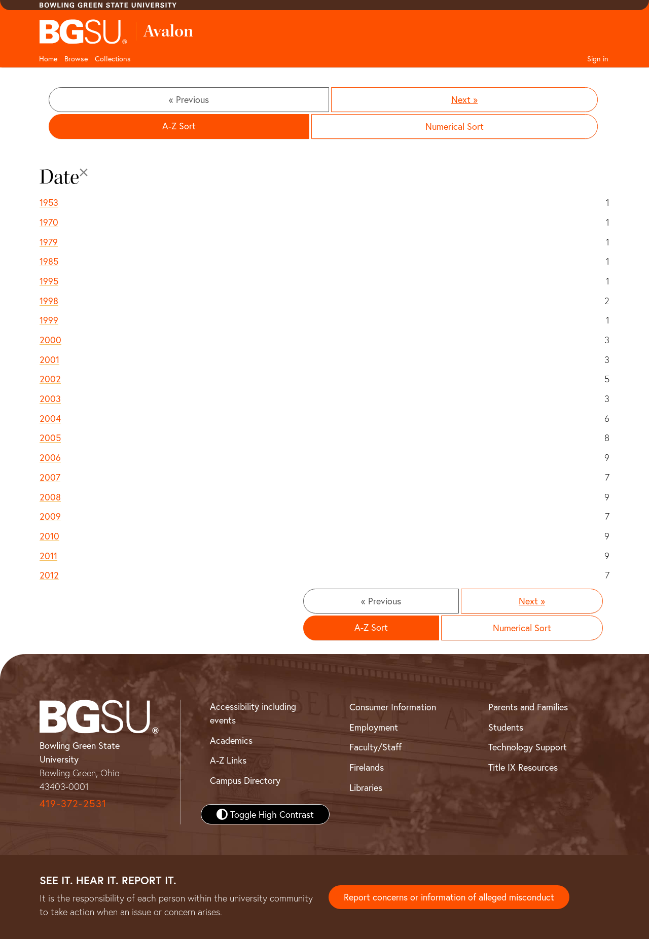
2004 (50, 418)
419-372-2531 (73, 803)
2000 (50, 340)
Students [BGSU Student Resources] (505, 727)
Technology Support (527, 747)
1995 (49, 281)
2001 (49, 359)
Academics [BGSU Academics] (231, 740)
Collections (113, 58)
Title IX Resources (523, 767)
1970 (49, 222)
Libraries (365, 787)
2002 (50, 379)
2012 (49, 575)
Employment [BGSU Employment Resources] (373, 727)
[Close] (83, 172)
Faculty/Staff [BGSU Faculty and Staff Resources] (375, 747)
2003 (50, 398)
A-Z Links (228, 760)
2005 (50, 437)
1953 (49, 202)
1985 (49, 261)
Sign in (597, 58)
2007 (50, 477)
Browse (76, 58)
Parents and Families (528, 707)
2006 (50, 457)
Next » (464, 99)
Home (48, 58)
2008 (50, 497)
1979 (49, 242)
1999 (49, 320)
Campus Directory (245, 780)
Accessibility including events (253, 713)
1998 (49, 301)
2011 (48, 556)
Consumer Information (392, 707)
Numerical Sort (454, 126)
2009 (50, 516)
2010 (49, 536)
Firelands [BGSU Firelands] (366, 767)
